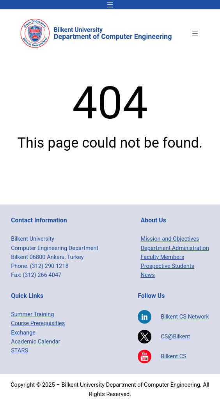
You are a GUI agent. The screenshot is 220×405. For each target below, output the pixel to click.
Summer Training (32, 314)
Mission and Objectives (170, 239)
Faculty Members (163, 257)
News (148, 275)
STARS (19, 350)
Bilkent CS (173, 356)
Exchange (23, 332)
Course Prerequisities (38, 323)
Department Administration (175, 248)
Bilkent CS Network (185, 316)
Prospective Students (167, 266)
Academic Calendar (35, 341)
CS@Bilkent (175, 336)
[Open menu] (110, 4)
